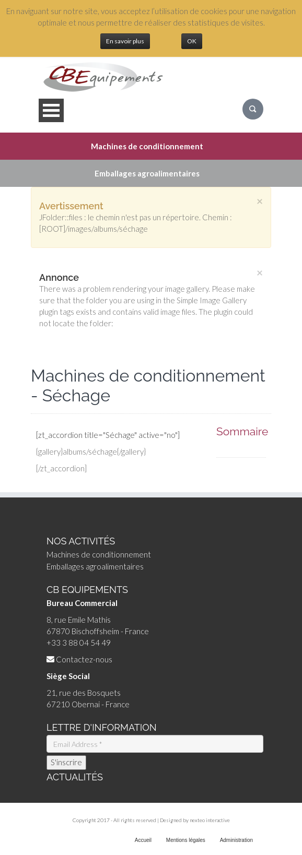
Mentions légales (185, 840)
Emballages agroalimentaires (95, 566)
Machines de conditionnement (99, 554)
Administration (236, 840)
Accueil (143, 840)
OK (191, 41)
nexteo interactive (210, 820)
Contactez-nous (84, 659)
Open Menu (51, 110)
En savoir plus (125, 41)
